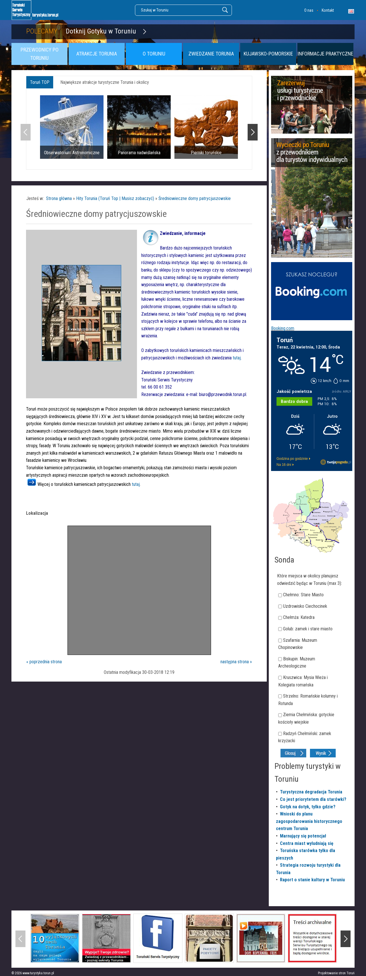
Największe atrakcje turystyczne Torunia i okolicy (104, 82)
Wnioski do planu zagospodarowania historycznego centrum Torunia (309, 821)
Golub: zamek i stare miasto (308, 628)
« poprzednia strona (44, 661)
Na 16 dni (284, 465)
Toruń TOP (39, 82)
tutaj (237, 358)
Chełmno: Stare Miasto (303, 594)
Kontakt (328, 10)
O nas (308, 10)
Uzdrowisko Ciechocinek (305, 606)
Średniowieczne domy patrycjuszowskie (194, 198)
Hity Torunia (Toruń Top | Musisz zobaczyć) (115, 198)
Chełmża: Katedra (299, 617)
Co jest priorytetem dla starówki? (313, 799)
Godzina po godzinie (292, 459)
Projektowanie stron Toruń (336, 973)
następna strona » (236, 661)
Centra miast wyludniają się (306, 843)
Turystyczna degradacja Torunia (311, 792)
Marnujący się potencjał (303, 836)
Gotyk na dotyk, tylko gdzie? (307, 806)
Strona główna (59, 198)
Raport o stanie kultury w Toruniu (312, 879)
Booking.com (282, 328)
